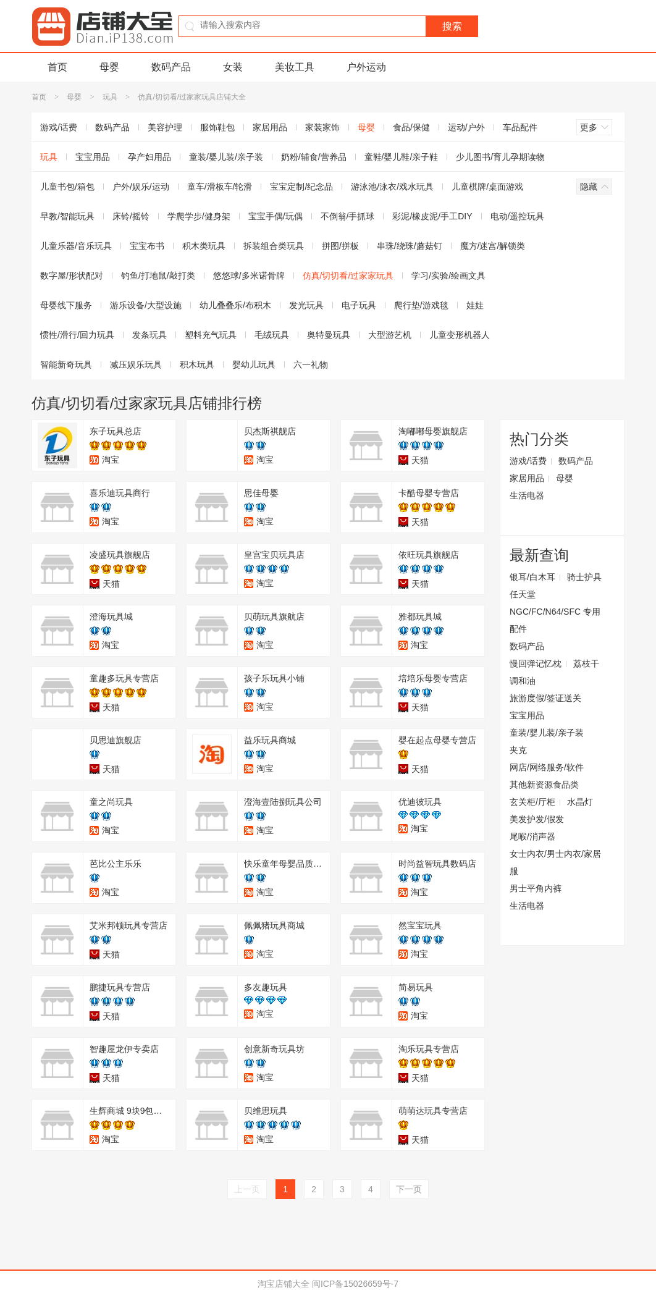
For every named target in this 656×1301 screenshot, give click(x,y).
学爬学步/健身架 (198, 216)
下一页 (409, 1189)
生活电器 (527, 495)
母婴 (109, 67)
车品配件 (520, 127)
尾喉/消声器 (532, 836)
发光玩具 (306, 305)
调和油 (523, 681)
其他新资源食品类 (544, 784)
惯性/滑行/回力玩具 (77, 335)
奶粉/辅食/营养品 (314, 157)
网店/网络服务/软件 (547, 767)
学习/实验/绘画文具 (448, 275)
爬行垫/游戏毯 (421, 305)
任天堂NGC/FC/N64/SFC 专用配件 (555, 611)
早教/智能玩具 (67, 216)
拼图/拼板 (340, 246)
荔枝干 (586, 663)
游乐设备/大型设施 (146, 305)
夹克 (518, 750)
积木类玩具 (203, 246)
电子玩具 (359, 305)
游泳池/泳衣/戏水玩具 (392, 187)
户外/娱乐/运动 (140, 187)
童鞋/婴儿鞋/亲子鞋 (401, 157)
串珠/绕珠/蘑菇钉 (409, 246)
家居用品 (270, 127)
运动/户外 (466, 127)
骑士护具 (584, 577)
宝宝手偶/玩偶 (275, 216)
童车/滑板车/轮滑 (220, 187)
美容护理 (165, 127)
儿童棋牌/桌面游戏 (487, 187)
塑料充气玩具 (211, 335)
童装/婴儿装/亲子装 (226, 157)
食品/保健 (411, 127)
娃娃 (475, 305)
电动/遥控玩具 (517, 216)
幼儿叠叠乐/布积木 (235, 305)
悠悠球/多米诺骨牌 (249, 275)
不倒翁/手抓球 (348, 216)
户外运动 (366, 67)
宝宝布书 (147, 246)
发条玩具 (149, 335)
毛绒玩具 (271, 335)
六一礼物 (310, 364)
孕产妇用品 (149, 157)
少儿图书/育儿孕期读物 (500, 157)
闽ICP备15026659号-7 (355, 1284)
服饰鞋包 (217, 127)
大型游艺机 (389, 335)
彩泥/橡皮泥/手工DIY (432, 216)
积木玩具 (197, 364)
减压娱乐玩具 (136, 364)
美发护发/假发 (537, 819)
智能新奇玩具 (66, 364)
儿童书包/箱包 (67, 187)
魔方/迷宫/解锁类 (493, 246)
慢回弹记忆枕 (535, 663)
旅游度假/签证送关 (545, 698)
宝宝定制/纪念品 (301, 187)
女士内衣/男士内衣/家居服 (555, 862)
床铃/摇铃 (130, 216)
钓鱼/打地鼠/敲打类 (158, 275)
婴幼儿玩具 (253, 364)
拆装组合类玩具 (273, 246)
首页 (57, 67)
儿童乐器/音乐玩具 (76, 246)
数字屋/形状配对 (71, 275)
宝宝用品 (92, 157)
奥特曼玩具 (328, 335)
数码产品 (171, 67)
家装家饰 (322, 127)
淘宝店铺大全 (283, 1284)
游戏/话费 (58, 127)
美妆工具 (294, 67)
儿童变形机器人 (459, 335)
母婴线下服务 (66, 305)
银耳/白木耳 (532, 577)
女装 (233, 67)
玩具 (110, 97)
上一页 (247, 1189)
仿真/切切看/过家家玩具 (348, 275)
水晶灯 (580, 802)
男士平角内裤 (535, 888)
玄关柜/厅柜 (532, 802)
